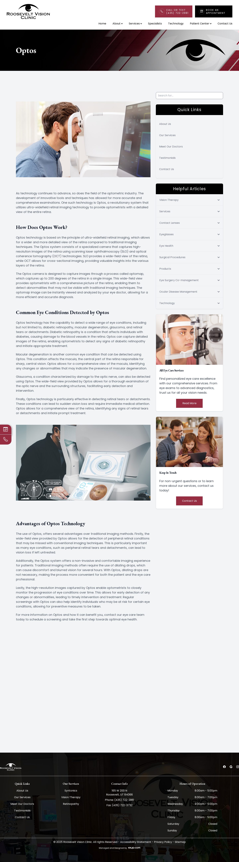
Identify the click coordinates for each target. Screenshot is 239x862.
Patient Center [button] (200, 23)
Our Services (167, 135)
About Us (165, 124)
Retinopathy (71, 804)
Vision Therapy (70, 797)
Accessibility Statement (135, 842)
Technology (176, 23)
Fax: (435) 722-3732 (119, 805)
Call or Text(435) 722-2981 (177, 11)
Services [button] (135, 23)
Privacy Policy (163, 842)
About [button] (117, 23)
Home (102, 23)
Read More (189, 403)
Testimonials (167, 158)
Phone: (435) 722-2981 (119, 800)
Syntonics (71, 791)
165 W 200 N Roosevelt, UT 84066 (119, 792)
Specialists (155, 23)
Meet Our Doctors (171, 146)
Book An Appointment (215, 11)
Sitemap (180, 842)
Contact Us (225, 23)
